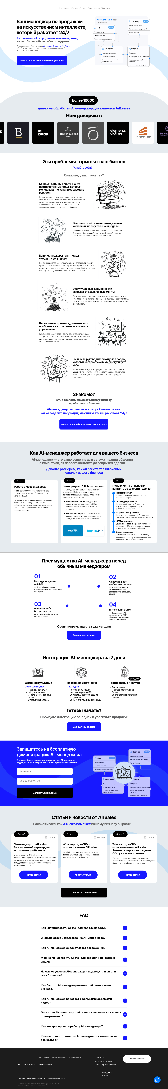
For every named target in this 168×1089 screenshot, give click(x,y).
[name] (45, 771)
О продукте (63, 8)
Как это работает (78, 8)
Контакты (106, 8)
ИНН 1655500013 (46, 1064)
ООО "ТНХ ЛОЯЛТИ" (26, 1064)
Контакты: (100, 1057)
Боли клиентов (94, 8)
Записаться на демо (45, 792)
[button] (42, 60)
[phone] (45, 781)
